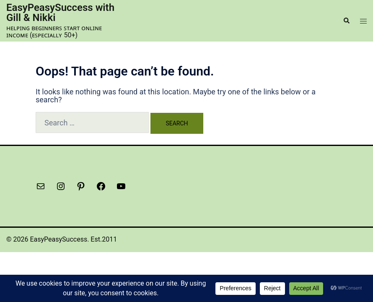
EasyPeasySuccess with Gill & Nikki (60, 12)
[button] (346, 20)
